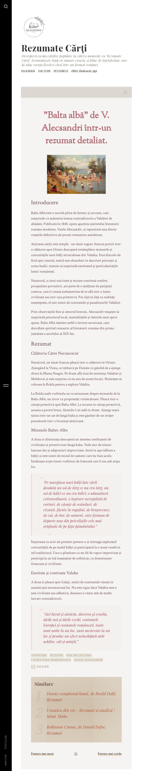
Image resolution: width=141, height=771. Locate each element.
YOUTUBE (44, 71)
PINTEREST (61, 71)
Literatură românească (51, 660)
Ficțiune (57, 655)
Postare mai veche (110, 754)
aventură (39, 655)
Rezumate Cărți (54, 48)
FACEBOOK (28, 71)
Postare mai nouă (42, 754)
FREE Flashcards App (84, 71)
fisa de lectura (79, 655)
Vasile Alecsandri (88, 660)
